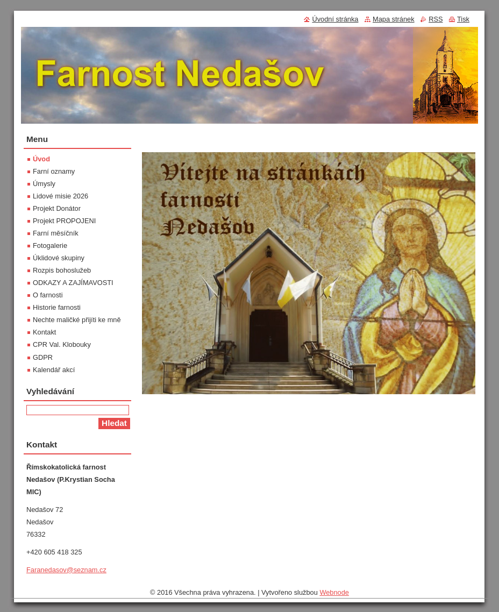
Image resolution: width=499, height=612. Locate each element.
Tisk (463, 19)
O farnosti (47, 295)
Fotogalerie (50, 245)
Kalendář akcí (54, 370)
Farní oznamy (54, 171)
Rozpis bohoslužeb (62, 270)
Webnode (334, 595)
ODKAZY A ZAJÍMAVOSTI (73, 283)
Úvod (41, 159)
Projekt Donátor (57, 208)
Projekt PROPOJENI (64, 221)
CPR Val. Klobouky (62, 344)
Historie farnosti (57, 307)
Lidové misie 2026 (60, 196)
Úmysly (44, 184)
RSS (436, 19)
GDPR (43, 357)
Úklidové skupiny (58, 258)
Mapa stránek (394, 19)
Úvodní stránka (335, 19)
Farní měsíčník (56, 233)
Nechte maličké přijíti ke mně (77, 320)
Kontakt (44, 332)
